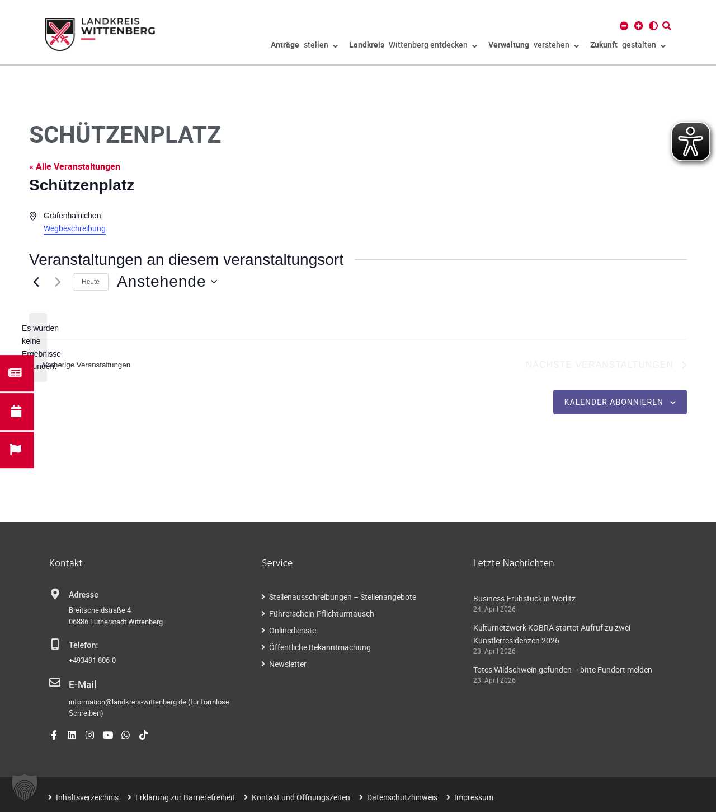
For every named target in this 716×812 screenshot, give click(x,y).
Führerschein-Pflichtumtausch (321, 615)
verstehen (533, 46)
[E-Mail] (54, 684)
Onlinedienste (292, 632)
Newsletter (288, 665)
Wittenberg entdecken (413, 46)
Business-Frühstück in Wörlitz (524, 600)
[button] (24, 787)
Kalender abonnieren (613, 403)
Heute (91, 282)
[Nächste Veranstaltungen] (57, 281)
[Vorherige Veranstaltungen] (36, 281)
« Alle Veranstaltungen (74, 166)
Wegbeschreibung (75, 228)
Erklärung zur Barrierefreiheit (185, 796)
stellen (304, 46)
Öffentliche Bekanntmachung (320, 648)
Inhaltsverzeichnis (87, 796)
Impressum (473, 796)
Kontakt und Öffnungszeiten (301, 796)
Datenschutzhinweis (402, 796)
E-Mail (80, 685)
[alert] (38, 347)
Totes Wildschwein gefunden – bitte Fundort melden (562, 670)
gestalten (628, 46)
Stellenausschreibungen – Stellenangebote (342, 598)
